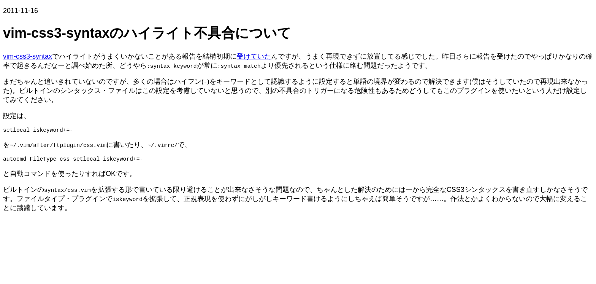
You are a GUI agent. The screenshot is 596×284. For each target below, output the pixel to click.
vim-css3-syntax (27, 56)
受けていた (254, 56)
